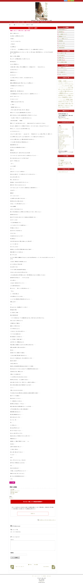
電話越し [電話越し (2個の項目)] (64, 107)
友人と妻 (12, 493)
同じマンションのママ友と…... (64, 118)
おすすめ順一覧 (61, 55)
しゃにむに (61, 133)
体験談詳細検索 (61, 47)
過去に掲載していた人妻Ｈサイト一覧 (65, 163)
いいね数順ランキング (63, 34)
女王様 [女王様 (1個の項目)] (66, 95)
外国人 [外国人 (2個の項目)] (68, 93)
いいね (12, 482)
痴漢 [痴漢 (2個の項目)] (59, 103)
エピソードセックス (62, 147)
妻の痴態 (12, 489)
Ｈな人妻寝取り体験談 (63, 62)
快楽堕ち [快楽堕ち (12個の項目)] (66, 97)
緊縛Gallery (61, 132)
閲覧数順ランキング (62, 36)
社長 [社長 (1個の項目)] (64, 105)
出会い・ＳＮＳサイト (63, 74)
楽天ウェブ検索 (62, 141)
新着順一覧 (61, 57)
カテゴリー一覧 (61, 43)
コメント (12, 539)
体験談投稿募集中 (62, 29)
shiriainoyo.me (41, 581)
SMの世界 (61, 143)
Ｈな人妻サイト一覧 (62, 53)
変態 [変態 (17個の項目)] (63, 93)
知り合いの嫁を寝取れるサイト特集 (32, 22)
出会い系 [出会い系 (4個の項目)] (66, 89)
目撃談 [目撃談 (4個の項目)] (63, 103)
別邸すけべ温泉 (62, 138)
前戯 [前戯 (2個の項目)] (70, 89)
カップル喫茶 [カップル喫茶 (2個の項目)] (65, 83)
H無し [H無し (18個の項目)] (62, 81)
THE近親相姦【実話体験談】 (64, 135)
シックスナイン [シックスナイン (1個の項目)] (66, 84)
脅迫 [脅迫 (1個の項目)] (70, 105)
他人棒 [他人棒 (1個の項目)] (61, 89)
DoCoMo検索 (61, 131)
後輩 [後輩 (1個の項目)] (61, 97)
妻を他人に (11, 497)
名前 (32, 553)
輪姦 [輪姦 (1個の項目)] (61, 107)
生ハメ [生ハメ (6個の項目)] (70, 101)
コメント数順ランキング (63, 38)
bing (60, 130)
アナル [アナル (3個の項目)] (68, 81)
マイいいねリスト (62, 45)
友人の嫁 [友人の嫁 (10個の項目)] (65, 91)
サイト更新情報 (61, 160)
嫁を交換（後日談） (14, 492)
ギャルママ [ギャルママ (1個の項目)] (61, 84)
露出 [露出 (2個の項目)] (68, 107)
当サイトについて (44, 22)
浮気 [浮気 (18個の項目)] (69, 100)
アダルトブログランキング (63, 134)
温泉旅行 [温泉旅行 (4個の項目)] (61, 101)
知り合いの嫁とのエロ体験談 (19, 22)
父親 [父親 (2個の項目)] (65, 101)
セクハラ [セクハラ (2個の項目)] (71, 84)
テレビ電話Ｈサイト (62, 67)
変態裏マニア (61, 139)
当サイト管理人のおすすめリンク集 (64, 162)
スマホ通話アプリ (62, 72)
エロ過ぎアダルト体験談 (63, 129)
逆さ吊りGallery (62, 140)
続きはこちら (60, 149)
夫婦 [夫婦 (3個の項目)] (71, 93)
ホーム (11, 22)
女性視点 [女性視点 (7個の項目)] (61, 95)
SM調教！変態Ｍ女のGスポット (64, 144)
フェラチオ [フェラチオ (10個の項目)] (67, 86)
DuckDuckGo (61, 142)
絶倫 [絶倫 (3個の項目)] (66, 105)
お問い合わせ (60, 165)
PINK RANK (61, 148)
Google (60, 126)
